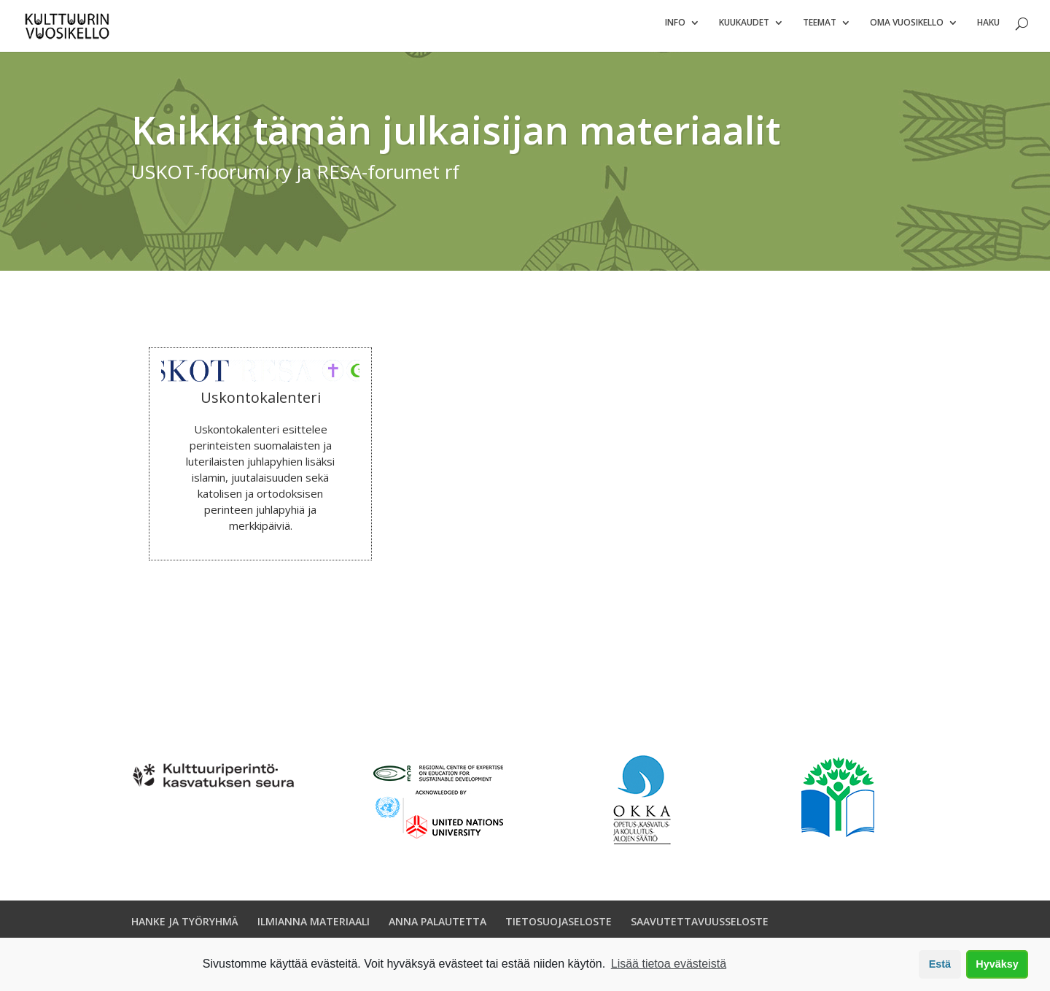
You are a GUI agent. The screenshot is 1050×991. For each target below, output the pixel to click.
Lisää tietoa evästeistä (668, 963)
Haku (988, 29)
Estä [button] (940, 964)
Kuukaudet (744, 29)
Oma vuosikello (907, 29)
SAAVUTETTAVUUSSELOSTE (700, 928)
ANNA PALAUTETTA (437, 928)
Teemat (819, 29)
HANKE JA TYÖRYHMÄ (184, 928)
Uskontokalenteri (261, 404)
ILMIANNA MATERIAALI (313, 928)
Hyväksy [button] (997, 964)
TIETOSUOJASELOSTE (558, 928)
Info (675, 29)
